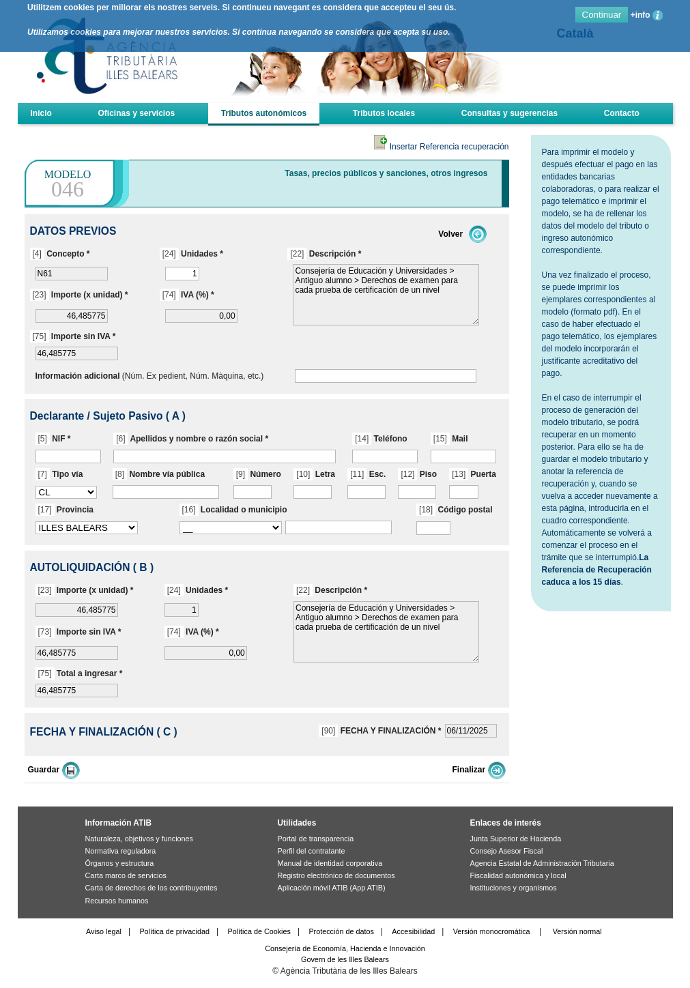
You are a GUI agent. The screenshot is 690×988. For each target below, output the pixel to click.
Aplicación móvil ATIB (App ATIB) (332, 888)
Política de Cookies (259, 931)
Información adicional (77, 376)
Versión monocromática (491, 931)
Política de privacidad (174, 931)
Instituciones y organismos (513, 888)
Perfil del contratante (311, 851)
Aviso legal (103, 931)
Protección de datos (340, 931)
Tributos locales (384, 113)
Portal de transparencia (316, 838)
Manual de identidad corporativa (330, 863)
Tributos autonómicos (263, 113)
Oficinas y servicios (136, 113)
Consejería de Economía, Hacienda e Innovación (345, 948)
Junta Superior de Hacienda (516, 838)
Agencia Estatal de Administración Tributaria (542, 863)
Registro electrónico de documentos (336, 875)
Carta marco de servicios (126, 875)
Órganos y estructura (119, 863)
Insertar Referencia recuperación (441, 146)
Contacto (621, 113)
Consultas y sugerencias (509, 113)
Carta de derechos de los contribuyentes (151, 888)
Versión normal (577, 931)
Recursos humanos (117, 901)
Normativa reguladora (120, 851)
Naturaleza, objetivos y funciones (139, 838)
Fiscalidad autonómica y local (518, 875)
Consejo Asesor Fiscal (506, 851)
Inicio (41, 113)
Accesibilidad (413, 931)
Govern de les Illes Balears (345, 959)
